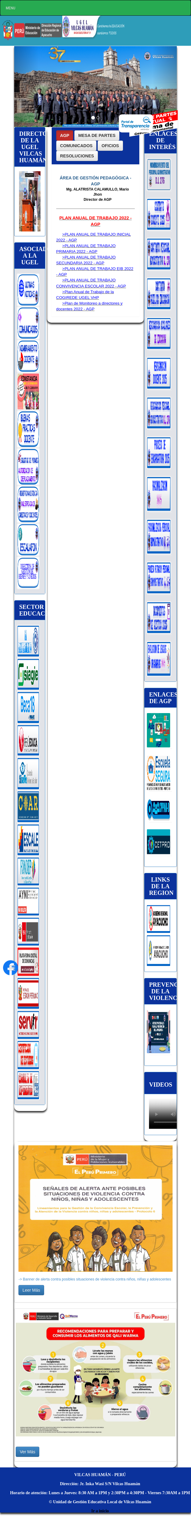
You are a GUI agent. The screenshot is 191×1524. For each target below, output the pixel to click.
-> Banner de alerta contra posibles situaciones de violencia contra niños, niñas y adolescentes (94, 1279)
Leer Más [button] (31, 1290)
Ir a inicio (100, 1511)
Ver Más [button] (27, 1451)
